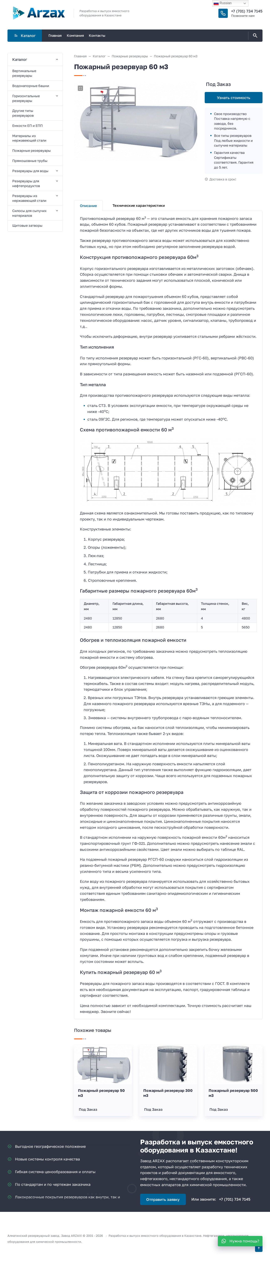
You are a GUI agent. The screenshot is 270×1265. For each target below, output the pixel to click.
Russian (223, 3)
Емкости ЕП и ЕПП (27, 126)
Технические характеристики (139, 205)
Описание (88, 205)
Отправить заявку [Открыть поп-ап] (163, 1199)
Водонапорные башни (30, 86)
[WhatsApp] (240, 1241)
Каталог (25, 35)
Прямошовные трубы (29, 161)
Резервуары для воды (30, 171)
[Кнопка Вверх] (259, 1248)
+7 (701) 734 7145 (247, 11)
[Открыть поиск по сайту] (254, 36)
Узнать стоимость (233, 97)
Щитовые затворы (27, 225)
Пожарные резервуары (31, 150)
